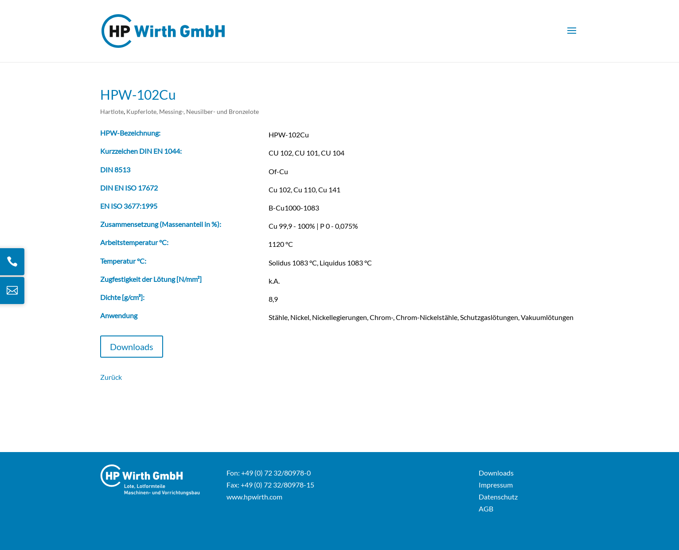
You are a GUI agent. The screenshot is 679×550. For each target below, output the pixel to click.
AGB (486, 508)
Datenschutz (498, 496)
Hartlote (112, 111)
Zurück (111, 377)
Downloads (131, 346)
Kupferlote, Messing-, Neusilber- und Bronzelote (192, 111)
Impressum (496, 484)
